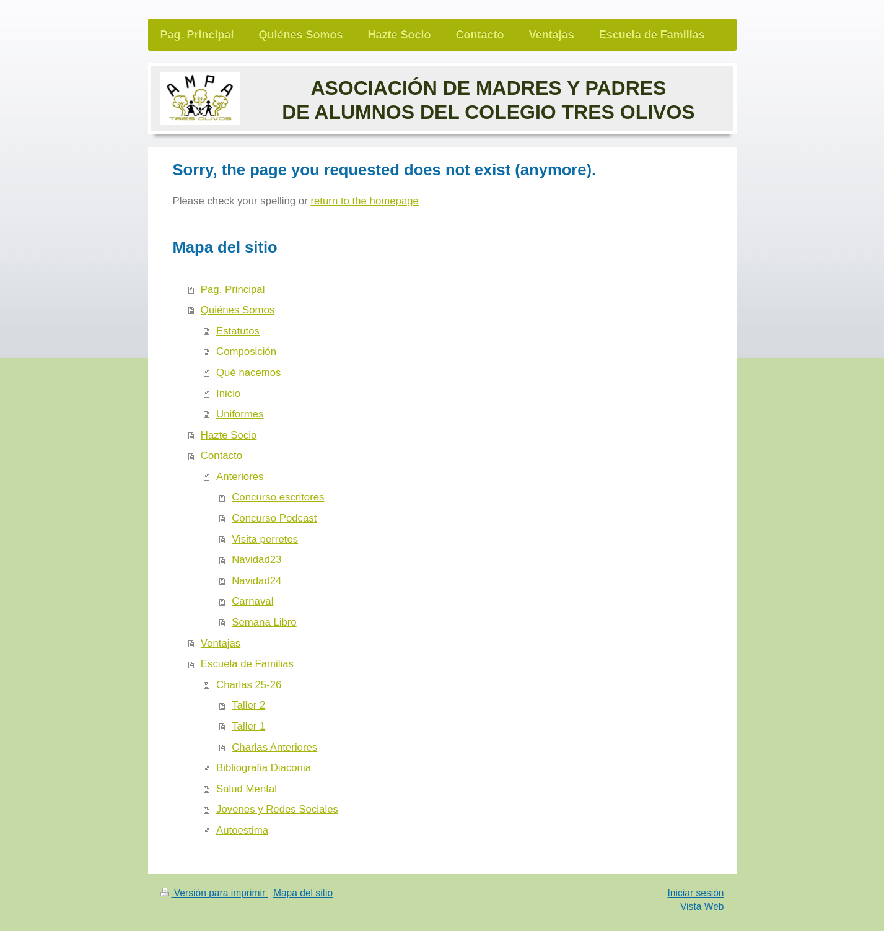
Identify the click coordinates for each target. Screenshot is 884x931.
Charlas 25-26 (248, 685)
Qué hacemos (248, 372)
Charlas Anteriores (274, 747)
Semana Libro (264, 622)
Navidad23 (256, 560)
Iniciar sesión (695, 893)
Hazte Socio (228, 435)
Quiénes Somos (237, 310)
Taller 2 (248, 705)
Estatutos (238, 331)
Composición (246, 351)
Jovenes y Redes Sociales (277, 809)
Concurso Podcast (274, 518)
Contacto (221, 455)
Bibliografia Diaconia (263, 768)
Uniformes (239, 414)
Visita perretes (265, 539)
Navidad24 (256, 581)
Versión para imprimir (214, 893)
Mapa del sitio (303, 893)
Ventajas (220, 643)
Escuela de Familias (247, 664)
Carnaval (252, 601)
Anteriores (239, 477)
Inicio (228, 394)
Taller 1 (248, 726)
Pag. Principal (233, 289)
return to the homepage (364, 201)
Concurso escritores (278, 497)
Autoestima (242, 830)
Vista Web (702, 906)
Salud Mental (246, 789)
